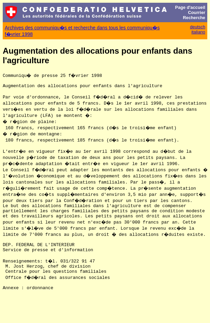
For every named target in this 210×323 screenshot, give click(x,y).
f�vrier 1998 (19, 34)
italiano (198, 32)
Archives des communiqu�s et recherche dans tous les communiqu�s (82, 27)
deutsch (197, 26)
